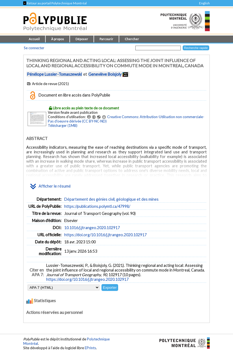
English (204, 3)
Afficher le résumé (50, 186)
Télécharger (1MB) (62, 125)
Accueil (34, 39)
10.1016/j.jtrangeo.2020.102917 (92, 227)
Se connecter (34, 48)
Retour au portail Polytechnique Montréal (55, 3)
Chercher (132, 39)
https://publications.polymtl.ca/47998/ (97, 206)
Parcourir (106, 39)
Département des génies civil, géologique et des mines (111, 199)
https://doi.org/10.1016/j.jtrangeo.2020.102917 (105, 234)
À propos (57, 39)
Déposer (81, 39)
